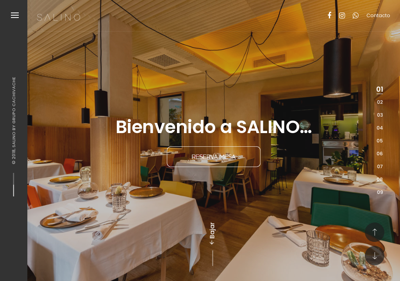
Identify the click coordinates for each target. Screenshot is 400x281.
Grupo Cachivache (14, 100)
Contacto (378, 15)
